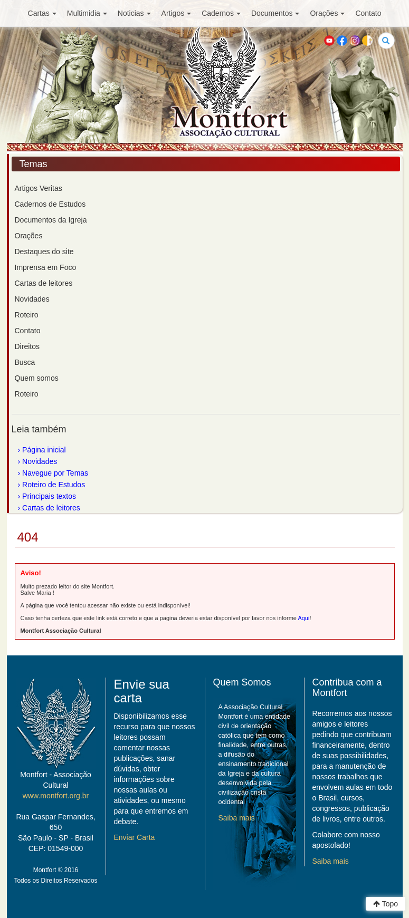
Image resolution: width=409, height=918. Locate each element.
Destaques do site (44, 251)
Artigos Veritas (38, 188)
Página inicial (44, 450)
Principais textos (49, 496)
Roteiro (27, 315)
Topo (385, 904)
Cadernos (221, 13)
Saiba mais (236, 818)
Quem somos (37, 378)
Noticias (134, 13)
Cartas (42, 13)
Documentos (275, 13)
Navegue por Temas (55, 473)
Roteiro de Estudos (53, 484)
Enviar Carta (134, 837)
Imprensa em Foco (46, 267)
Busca (25, 362)
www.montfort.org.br (56, 795)
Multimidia (87, 13)
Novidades (32, 299)
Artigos (176, 13)
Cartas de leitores (44, 283)
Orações (327, 13)
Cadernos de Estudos (50, 204)
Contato (368, 13)
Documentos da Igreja (51, 220)
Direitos (27, 346)
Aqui (303, 618)
